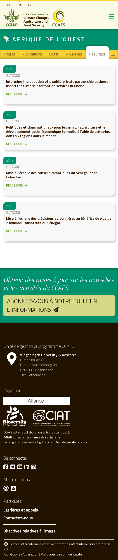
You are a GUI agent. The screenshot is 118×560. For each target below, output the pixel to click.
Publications (32, 54)
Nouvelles (74, 54)
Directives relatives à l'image (29, 531)
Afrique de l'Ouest (49, 39)
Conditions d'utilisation (21, 554)
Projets (9, 54)
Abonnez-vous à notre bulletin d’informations (52, 305)
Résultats (97, 54)
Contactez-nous (18, 518)
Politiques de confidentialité (61, 554)
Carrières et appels (20, 510)
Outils (54, 54)
